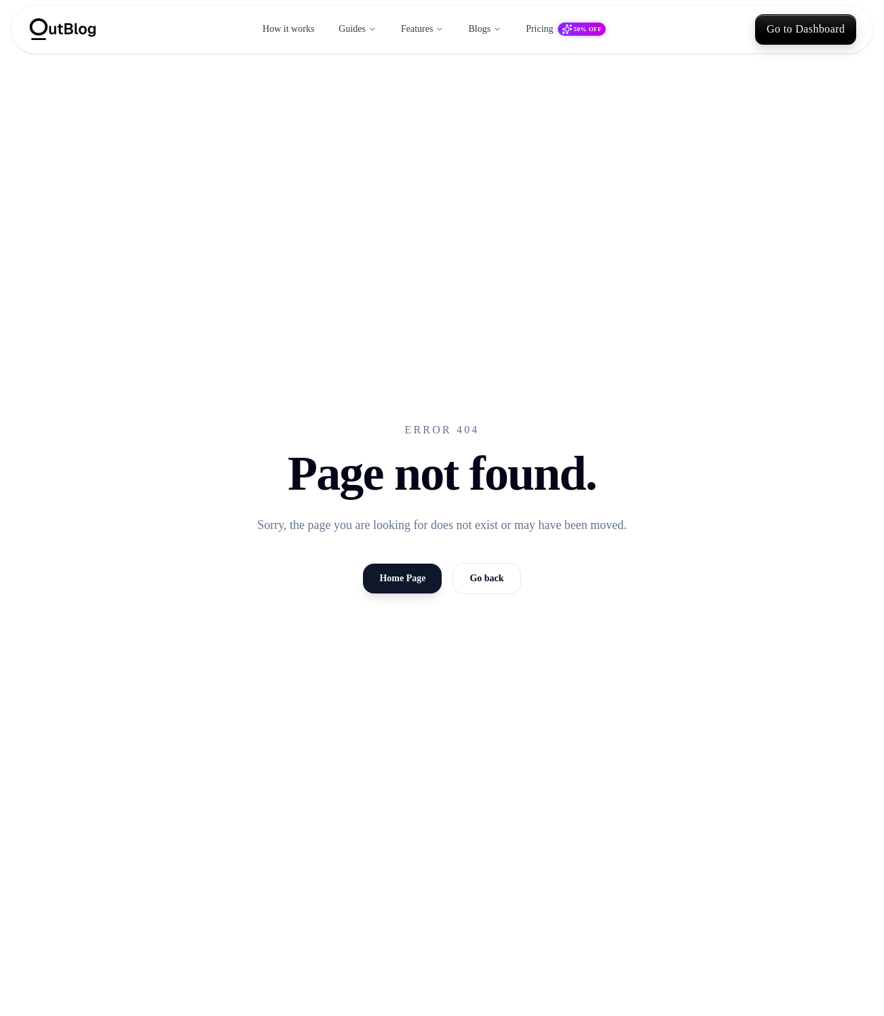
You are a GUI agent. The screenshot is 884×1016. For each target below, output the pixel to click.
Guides (358, 29)
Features (422, 29)
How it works (288, 29)
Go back (486, 578)
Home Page (402, 578)
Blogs (484, 29)
